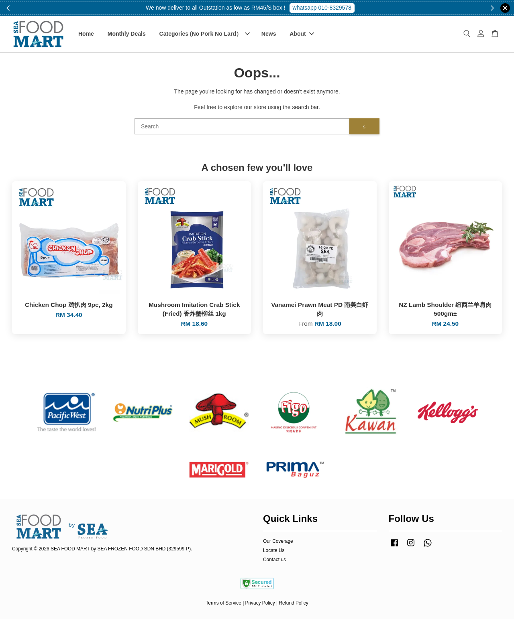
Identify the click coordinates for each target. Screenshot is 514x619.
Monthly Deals (127, 33)
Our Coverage (278, 541)
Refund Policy (293, 603)
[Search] (242, 126)
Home (86, 33)
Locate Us (274, 550)
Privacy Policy (260, 603)
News (268, 33)
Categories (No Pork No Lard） (204, 33)
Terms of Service (223, 603)
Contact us (274, 559)
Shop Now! (325, 7)
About (302, 33)
